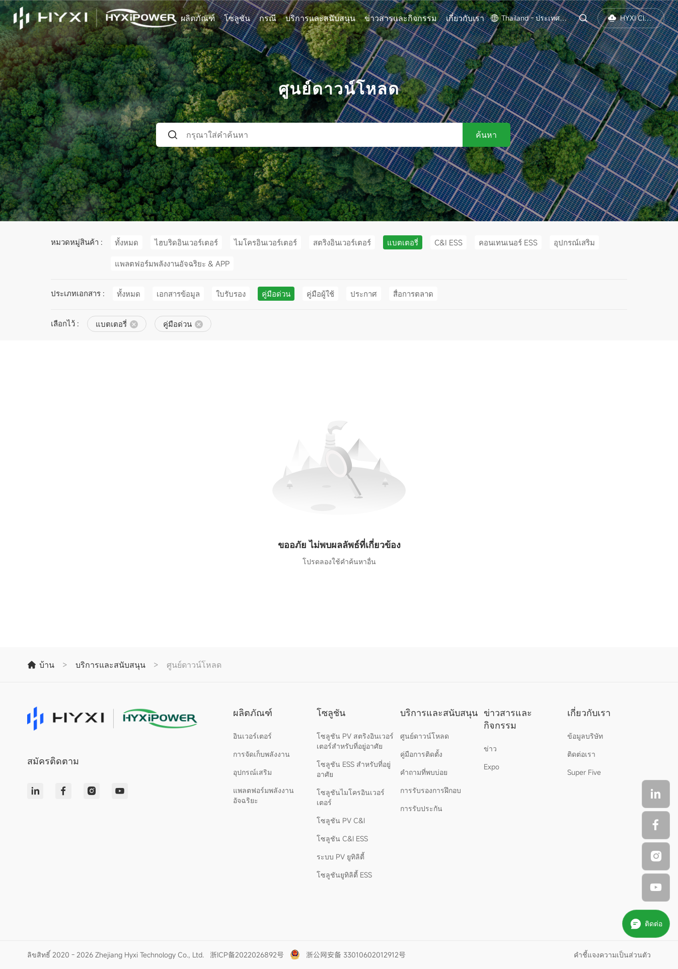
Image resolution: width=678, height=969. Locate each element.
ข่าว (490, 748)
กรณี (267, 18)
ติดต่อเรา (581, 754)
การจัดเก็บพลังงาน (261, 754)
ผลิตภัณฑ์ (198, 18)
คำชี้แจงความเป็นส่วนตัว (612, 954)
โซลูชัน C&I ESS (342, 838)
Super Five (584, 772)
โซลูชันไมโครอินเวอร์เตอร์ (351, 797)
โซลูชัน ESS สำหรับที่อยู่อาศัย (354, 769)
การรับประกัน (421, 808)
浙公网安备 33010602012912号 (356, 954)
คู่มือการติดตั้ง (421, 754)
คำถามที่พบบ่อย (423, 772)
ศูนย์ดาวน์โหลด (424, 736)
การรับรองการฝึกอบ (430, 790)
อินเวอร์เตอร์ (252, 736)
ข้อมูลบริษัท (585, 736)
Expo (491, 766)
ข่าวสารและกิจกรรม (400, 18)
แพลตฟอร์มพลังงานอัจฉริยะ (263, 795)
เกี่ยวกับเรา (465, 18)
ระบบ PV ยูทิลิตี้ (340, 856)
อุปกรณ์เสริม (252, 772)
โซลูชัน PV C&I (341, 820)
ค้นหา (486, 134)
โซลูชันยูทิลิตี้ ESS (344, 874)
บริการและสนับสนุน (320, 18)
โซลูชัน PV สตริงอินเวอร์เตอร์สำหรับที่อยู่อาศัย (355, 741)
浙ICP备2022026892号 (247, 954)
